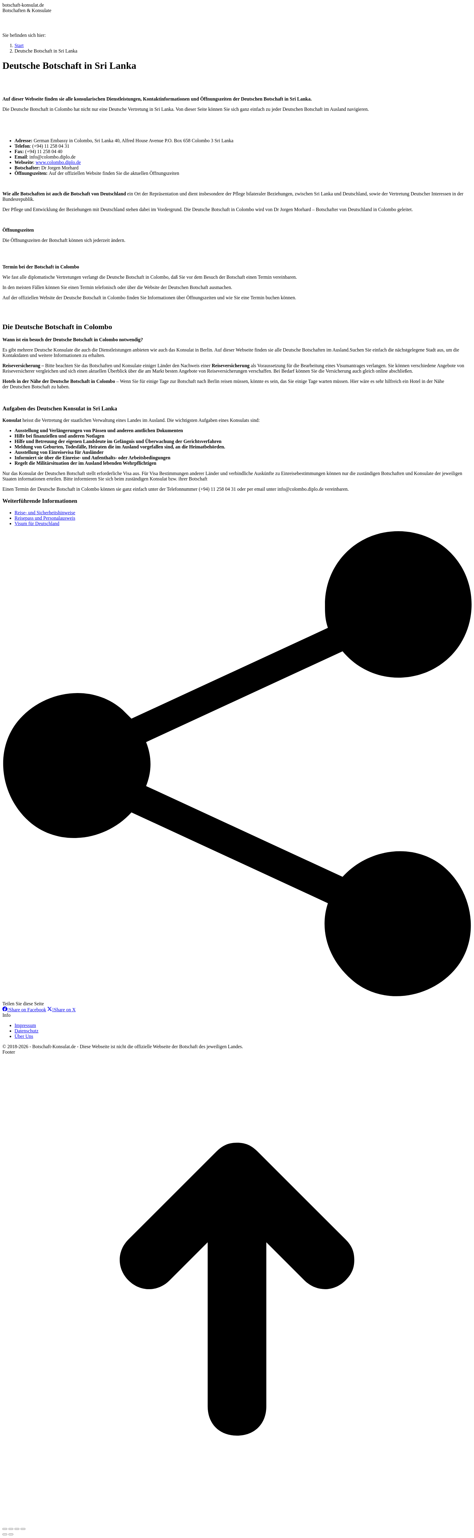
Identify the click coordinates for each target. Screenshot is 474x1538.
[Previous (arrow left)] (4, 1534)
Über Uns (24, 1036)
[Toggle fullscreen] (17, 1529)
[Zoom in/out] (23, 1529)
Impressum (25, 1025)
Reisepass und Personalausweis (45, 518)
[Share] (10, 1529)
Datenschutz (26, 1030)
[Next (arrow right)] (10, 1534)
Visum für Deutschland (37, 523)
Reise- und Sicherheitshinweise (45, 512)
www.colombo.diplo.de (58, 162)
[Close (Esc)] (4, 1529)
